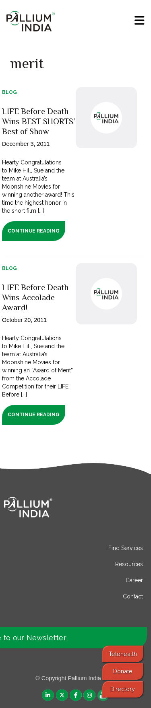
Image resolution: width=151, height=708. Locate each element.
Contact (133, 596)
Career (134, 580)
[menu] (139, 20)
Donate (122, 671)
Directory (122, 688)
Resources (129, 564)
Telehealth (123, 653)
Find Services (125, 548)
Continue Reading (34, 231)
